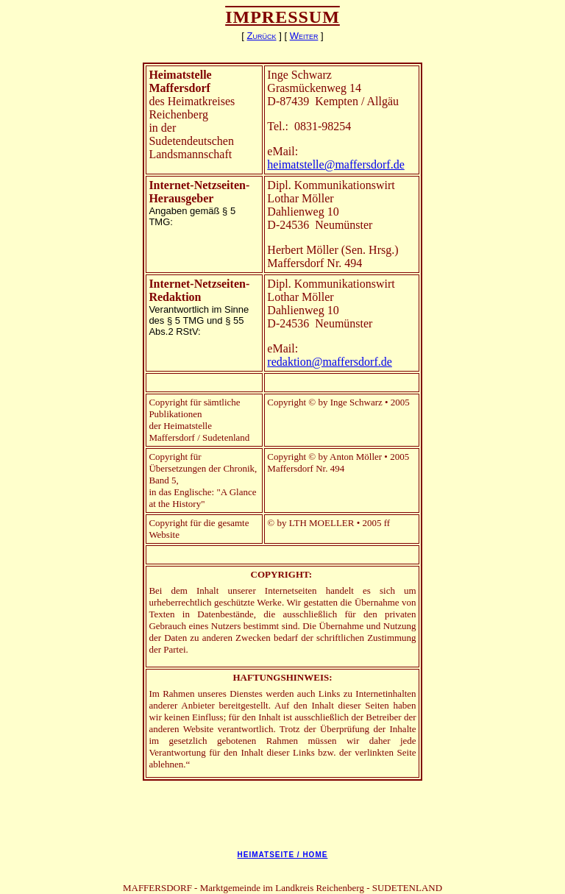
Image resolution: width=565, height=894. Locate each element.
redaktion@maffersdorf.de (329, 361)
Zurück (262, 35)
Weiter (304, 35)
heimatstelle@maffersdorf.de (335, 164)
